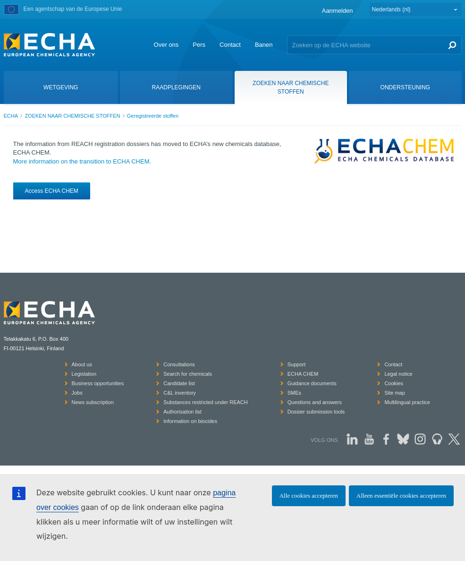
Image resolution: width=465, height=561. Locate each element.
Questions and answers (314, 402)
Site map (394, 393)
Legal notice (398, 374)
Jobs (77, 393)
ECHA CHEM (302, 374)
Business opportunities (98, 383)
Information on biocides (190, 421)
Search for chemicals (187, 374)
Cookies (393, 383)
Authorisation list (182, 411)
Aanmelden (337, 10)
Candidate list (179, 383)
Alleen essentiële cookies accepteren (401, 495)
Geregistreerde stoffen (152, 116)
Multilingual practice (407, 402)
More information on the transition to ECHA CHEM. (82, 161)
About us (82, 364)
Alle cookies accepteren (308, 495)
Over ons (166, 44)
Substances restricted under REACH (205, 402)
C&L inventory (179, 393)
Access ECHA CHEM (51, 191)
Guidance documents (312, 383)
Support (296, 364)
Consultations (179, 364)
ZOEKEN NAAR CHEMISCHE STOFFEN (72, 116)
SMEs (294, 393)
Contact (230, 44)
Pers (199, 44)
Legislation (84, 374)
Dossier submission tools (316, 411)
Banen (264, 44)
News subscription (93, 402)
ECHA (11, 116)
